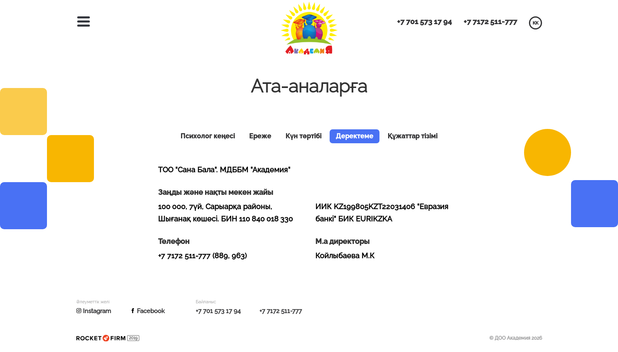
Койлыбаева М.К (345, 255)
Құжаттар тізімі (412, 136)
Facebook (147, 311)
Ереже (260, 136)
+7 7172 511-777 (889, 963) (202, 255)
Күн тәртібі (303, 136)
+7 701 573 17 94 (424, 21)
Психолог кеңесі (208, 136)
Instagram (93, 311)
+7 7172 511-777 (490, 21)
